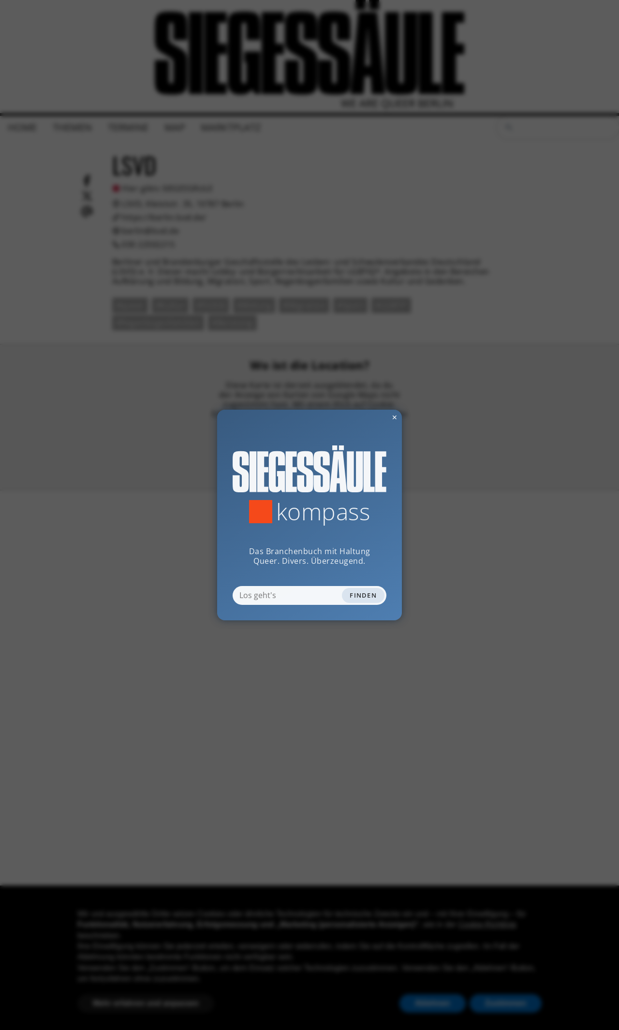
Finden (363, 595)
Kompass (323, 511)
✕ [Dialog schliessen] (371, 417)
